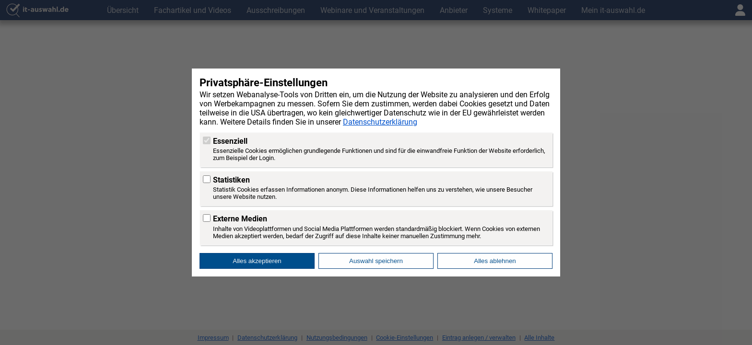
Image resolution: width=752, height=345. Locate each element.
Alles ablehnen (495, 260)
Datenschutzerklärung (380, 121)
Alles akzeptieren (257, 260)
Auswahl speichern (376, 260)
